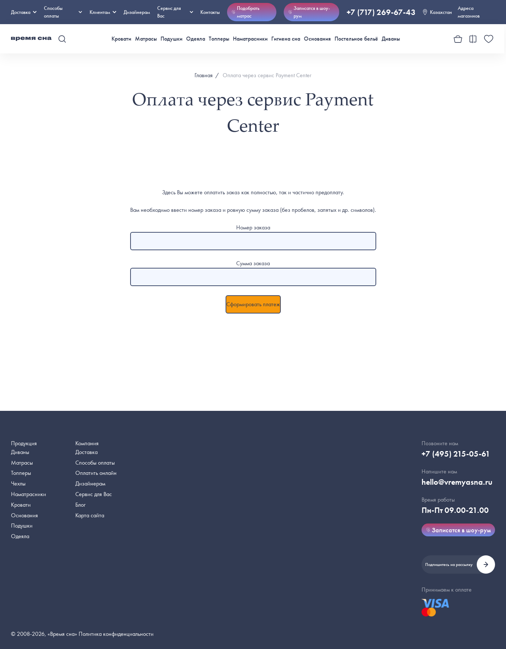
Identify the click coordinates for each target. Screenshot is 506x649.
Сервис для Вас (175, 12)
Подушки (171, 38)
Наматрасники (250, 38)
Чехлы (18, 483)
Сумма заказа (253, 263)
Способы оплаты (95, 462)
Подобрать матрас (245, 12)
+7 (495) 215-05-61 (456, 454)
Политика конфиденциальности (116, 634)
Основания (317, 38)
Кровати (121, 38)
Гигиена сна (285, 38)
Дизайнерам (137, 12)
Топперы (219, 38)
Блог (80, 505)
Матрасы (146, 38)
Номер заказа (253, 227)
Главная (204, 75)
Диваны (391, 38)
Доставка (24, 12)
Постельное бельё (356, 38)
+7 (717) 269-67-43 (381, 12)
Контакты (210, 12)
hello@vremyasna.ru (457, 482)
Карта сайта (89, 515)
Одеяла (195, 38)
